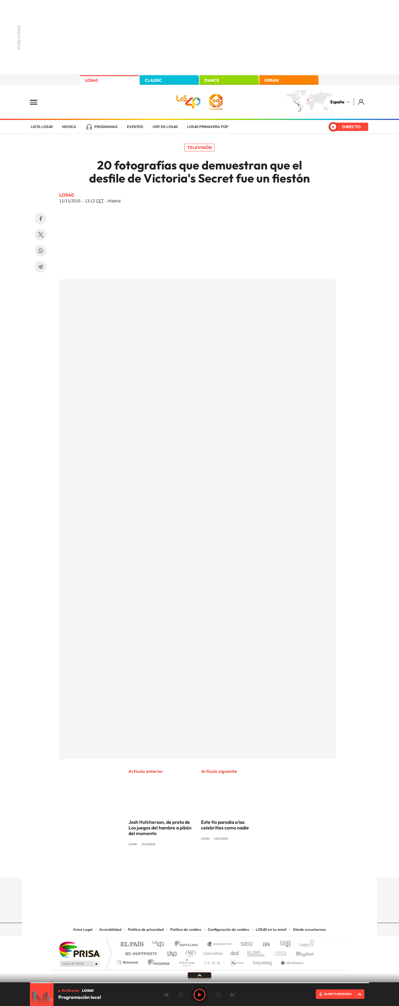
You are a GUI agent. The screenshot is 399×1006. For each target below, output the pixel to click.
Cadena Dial (234, 952)
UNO (172, 952)
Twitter (40, 234)
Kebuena (299, 952)
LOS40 (91, 80)
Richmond (128, 961)
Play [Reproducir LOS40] (199, 994)
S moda (237, 961)
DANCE (212, 80)
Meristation (291, 961)
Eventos (135, 126)
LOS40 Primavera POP (207, 126)
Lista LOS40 (42, 126)
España (337, 102)
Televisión (199, 147)
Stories (235, 866)
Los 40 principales (160, 944)
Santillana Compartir (219, 944)
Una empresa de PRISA (79, 949)
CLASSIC (153, 80)
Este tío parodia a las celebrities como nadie (225, 825)
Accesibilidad (110, 929)
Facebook (40, 218)
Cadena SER (245, 944)
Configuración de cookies (228, 929)
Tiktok (176, 866)
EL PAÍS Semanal (256, 952)
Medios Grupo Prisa (79, 963)
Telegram (40, 266)
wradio (189, 952)
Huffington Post (139, 952)
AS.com (263, 944)
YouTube (187, 866)
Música (69, 126)
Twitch (223, 866)
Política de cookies (185, 929)
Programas (106, 126)
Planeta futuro (278, 952)
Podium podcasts (186, 961)
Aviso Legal (83, 929)
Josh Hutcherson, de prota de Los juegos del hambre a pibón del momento (160, 827)
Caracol (305, 944)
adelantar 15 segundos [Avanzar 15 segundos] (218, 994)
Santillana (188, 944)
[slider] (199, 982)
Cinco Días (212, 952)
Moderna (157, 961)
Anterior (166, 994)
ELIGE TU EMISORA (337, 994)
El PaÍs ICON (212, 961)
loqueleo (263, 961)
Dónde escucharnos (309, 929)
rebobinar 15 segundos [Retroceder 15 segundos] (180, 994)
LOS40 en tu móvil (271, 929)
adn (283, 944)
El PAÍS (131, 944)
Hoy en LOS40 (165, 126)
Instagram (164, 866)
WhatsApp (40, 250)
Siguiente (232, 994)
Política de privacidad (146, 929)
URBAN (271, 80)
